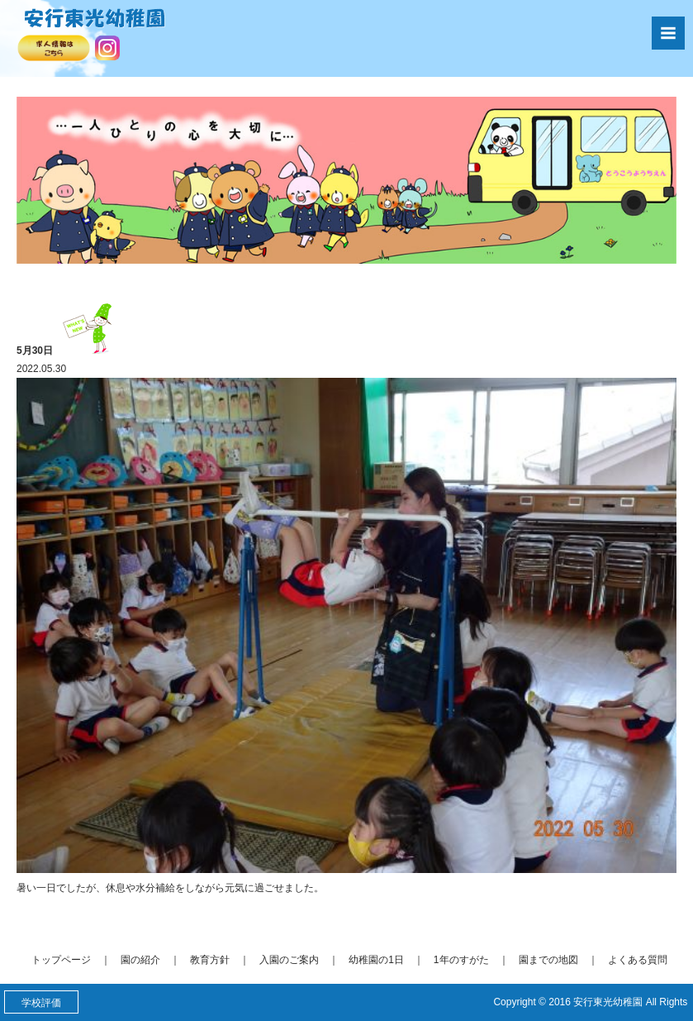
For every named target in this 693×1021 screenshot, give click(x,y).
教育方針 (210, 960)
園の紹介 (140, 960)
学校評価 (41, 1003)
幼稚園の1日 (376, 960)
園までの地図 (548, 960)
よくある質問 (637, 960)
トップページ (61, 960)
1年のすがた (461, 960)
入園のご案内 (289, 960)
